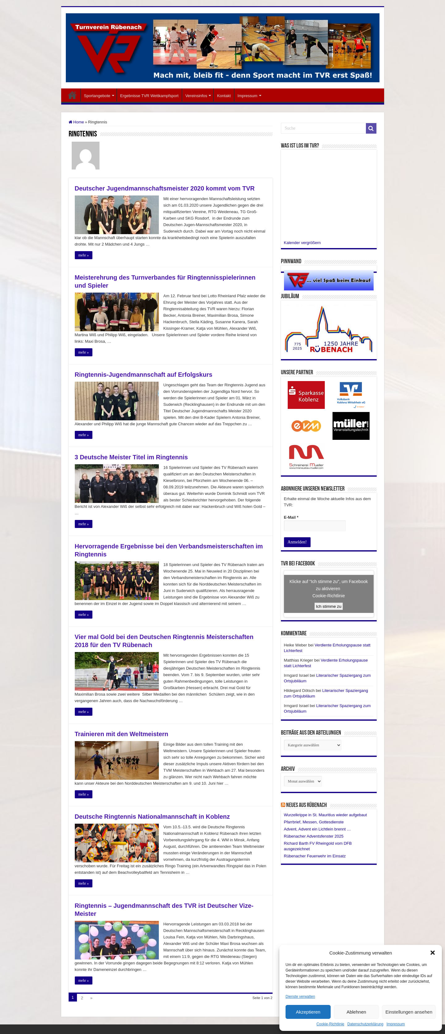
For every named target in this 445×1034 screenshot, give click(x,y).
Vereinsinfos (196, 95)
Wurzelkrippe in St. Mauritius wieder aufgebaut (325, 814)
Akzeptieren (308, 1012)
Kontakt (224, 95)
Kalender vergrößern (302, 242)
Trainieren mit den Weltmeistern (121, 734)
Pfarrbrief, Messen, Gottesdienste (314, 821)
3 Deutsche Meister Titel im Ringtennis (131, 457)
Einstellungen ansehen (408, 1012)
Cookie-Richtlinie (330, 1024)
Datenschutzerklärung (365, 1024)
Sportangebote (97, 95)
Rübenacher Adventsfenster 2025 (314, 836)
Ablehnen (356, 1012)
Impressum (396, 1024)
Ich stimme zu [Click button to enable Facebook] (328, 606)
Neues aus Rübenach (306, 805)
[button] (433, 953)
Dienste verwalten (300, 996)
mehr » (83, 255)
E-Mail (291, 517)
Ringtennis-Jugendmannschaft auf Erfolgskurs (144, 374)
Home (76, 122)
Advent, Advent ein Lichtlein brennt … (317, 828)
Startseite (72, 94)
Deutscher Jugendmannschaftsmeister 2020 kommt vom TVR (165, 188)
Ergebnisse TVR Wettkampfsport (149, 95)
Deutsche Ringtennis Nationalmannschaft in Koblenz (152, 816)
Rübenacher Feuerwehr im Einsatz (315, 855)
